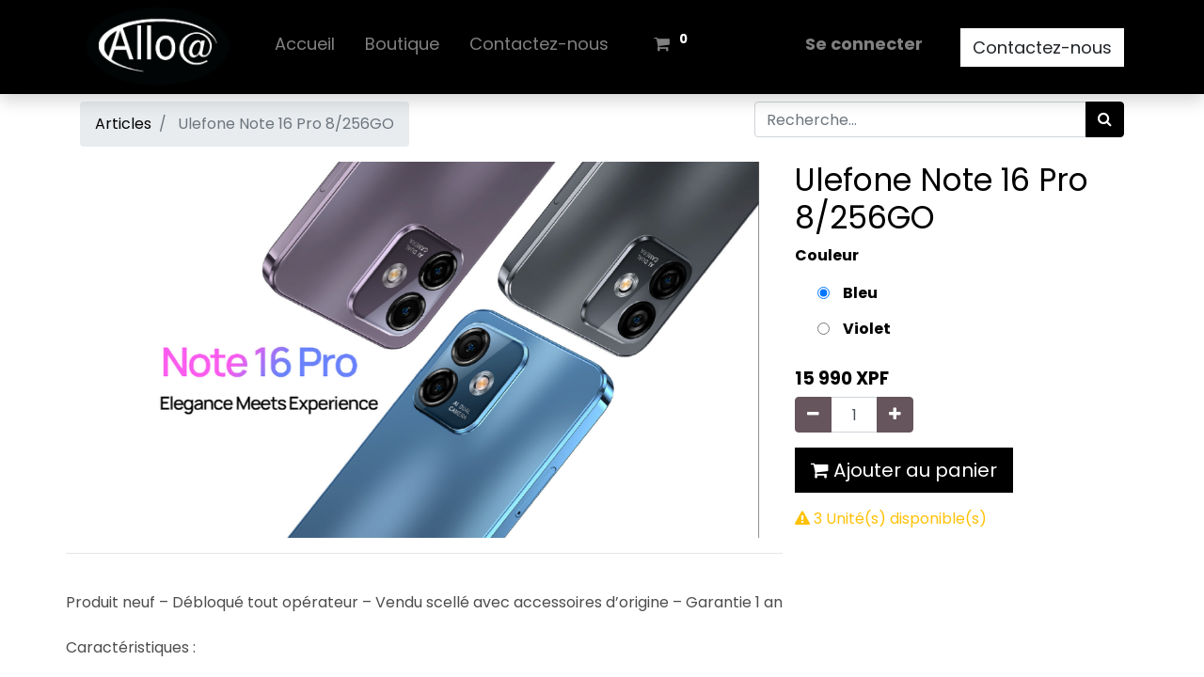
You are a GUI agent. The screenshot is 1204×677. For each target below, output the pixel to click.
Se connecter (864, 43)
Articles (123, 123)
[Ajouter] (895, 415)
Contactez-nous (1042, 47)
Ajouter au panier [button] (904, 470)
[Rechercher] (1104, 119)
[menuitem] (305, 47)
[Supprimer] (813, 415)
